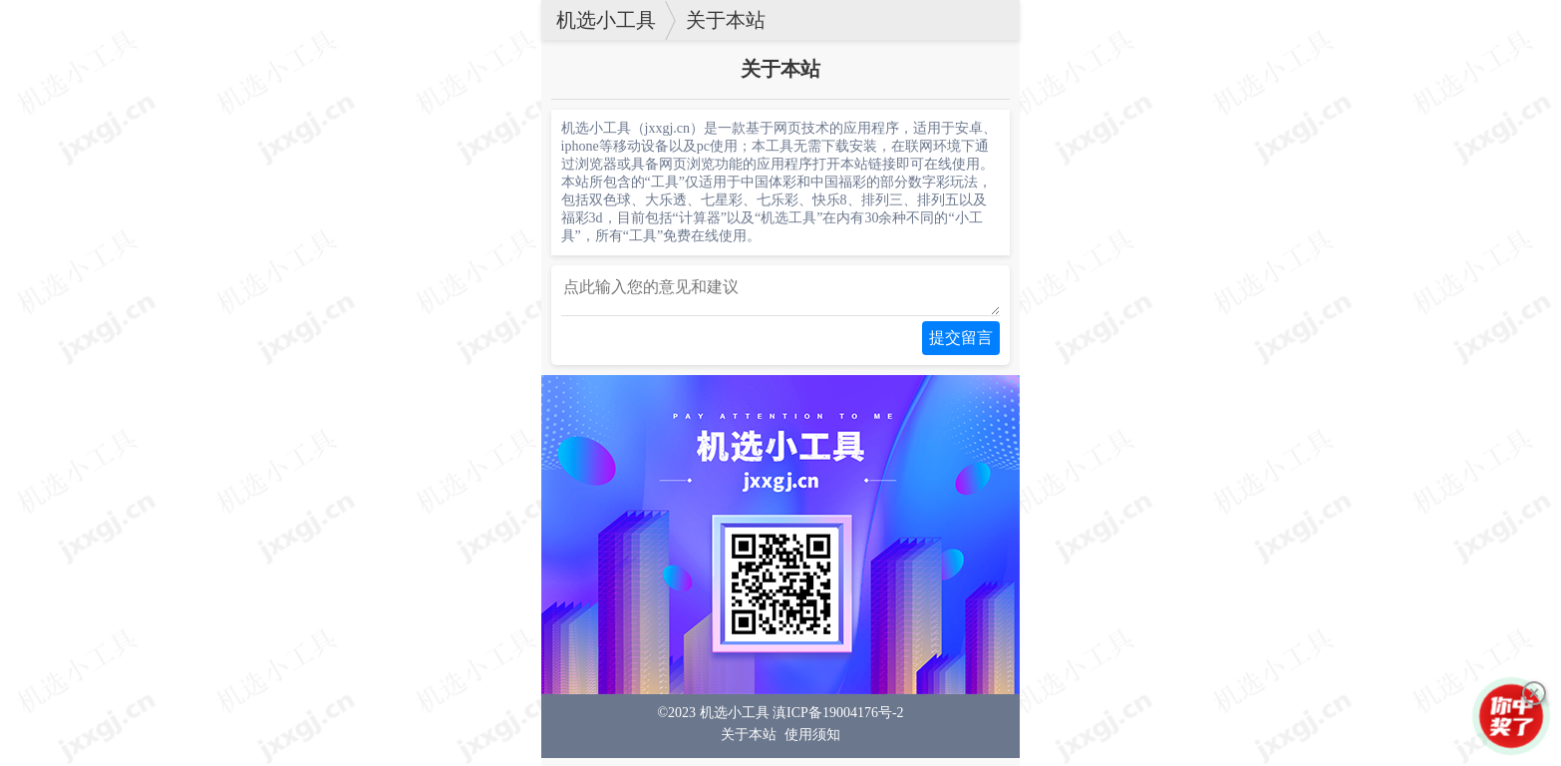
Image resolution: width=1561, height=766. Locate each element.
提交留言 (961, 345)
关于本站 (726, 20)
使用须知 (812, 742)
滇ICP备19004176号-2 (838, 720)
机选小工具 (606, 20)
